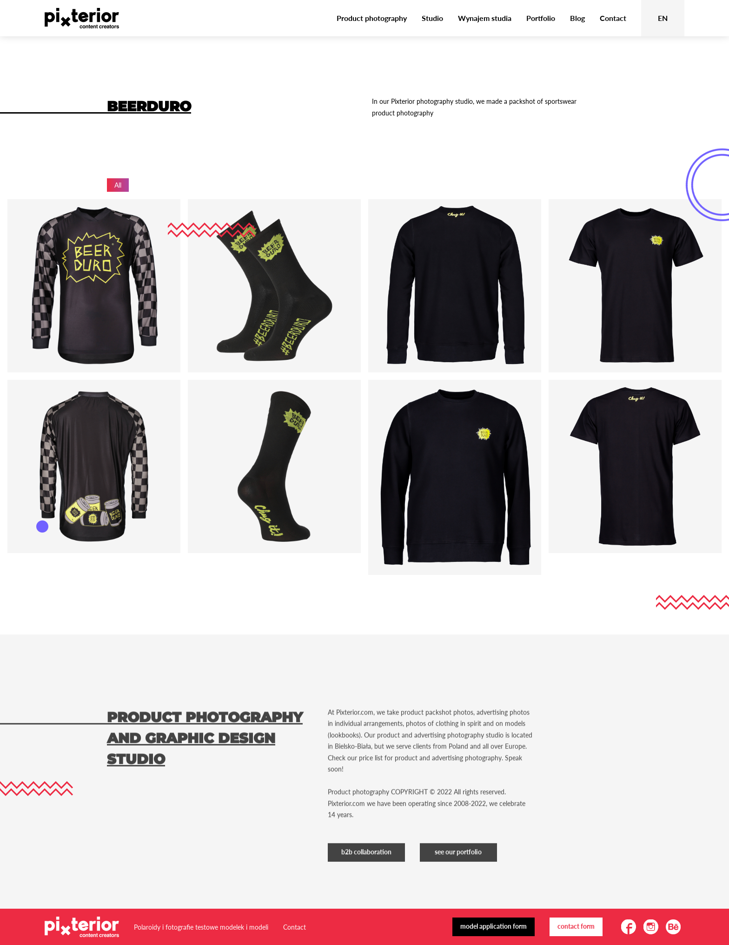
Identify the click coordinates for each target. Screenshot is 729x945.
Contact (613, 18)
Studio (432, 18)
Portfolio (540, 18)
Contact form (576, 926)
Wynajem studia (484, 18)
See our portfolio (458, 868)
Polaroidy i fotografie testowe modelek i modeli (201, 927)
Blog (577, 18)
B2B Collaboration (366, 868)
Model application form (493, 926)
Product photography (372, 18)
